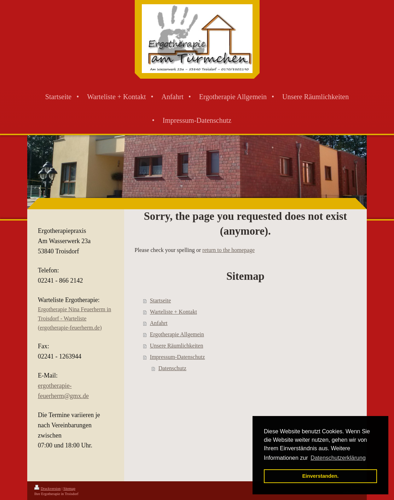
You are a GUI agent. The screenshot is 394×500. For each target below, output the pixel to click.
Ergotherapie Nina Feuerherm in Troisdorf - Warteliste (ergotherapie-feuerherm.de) (74, 318)
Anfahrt (159, 323)
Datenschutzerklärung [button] (338, 458)
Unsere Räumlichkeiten (176, 346)
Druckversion (47, 488)
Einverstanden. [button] (320, 476)
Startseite (160, 300)
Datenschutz (172, 368)
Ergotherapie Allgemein (177, 334)
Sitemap (69, 488)
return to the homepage (228, 250)
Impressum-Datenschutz (177, 357)
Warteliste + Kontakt (173, 312)
